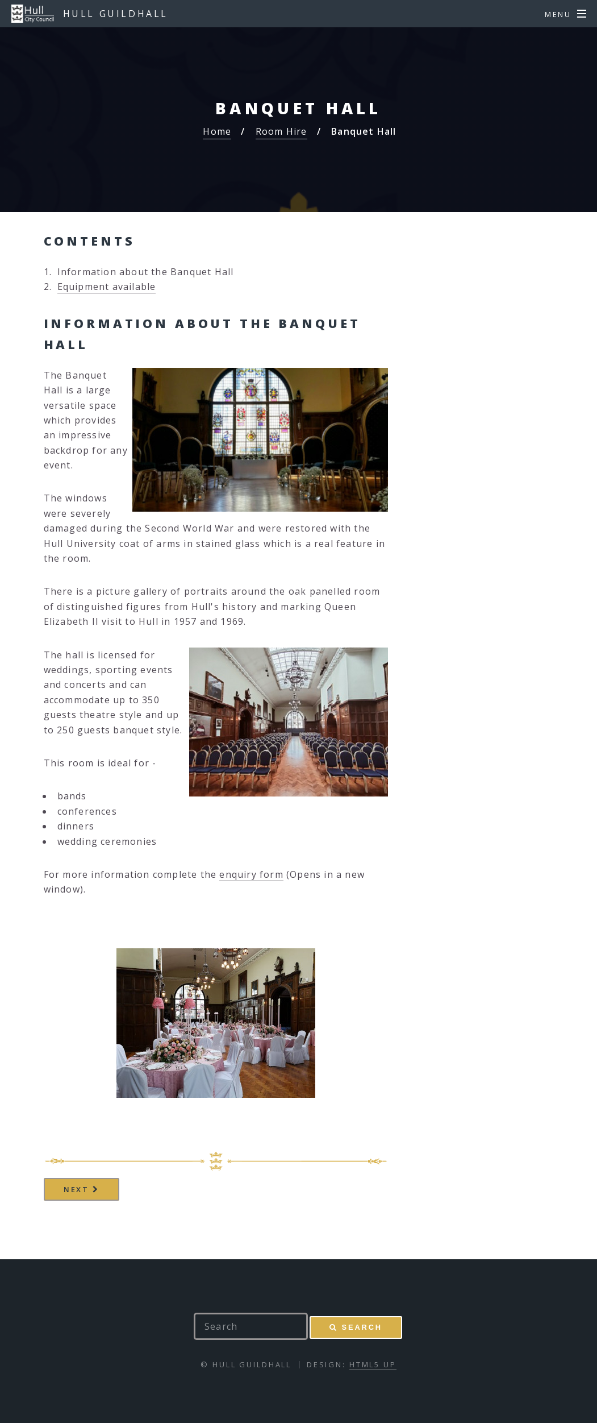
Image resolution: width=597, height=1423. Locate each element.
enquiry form (251, 874)
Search (362, 1327)
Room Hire (281, 131)
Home (217, 131)
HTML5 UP (372, 1364)
